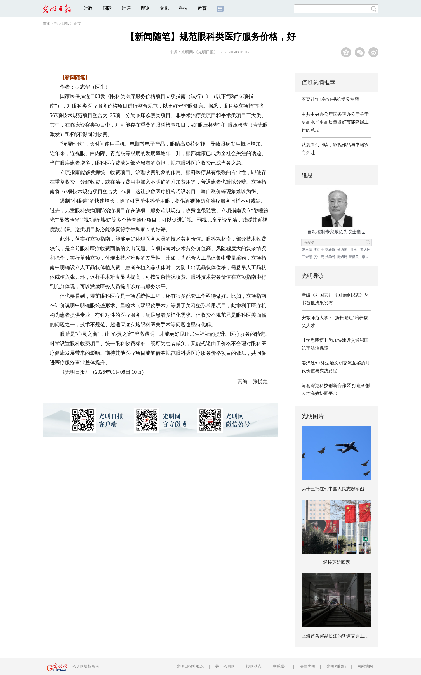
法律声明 (307, 666)
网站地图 (365, 666)
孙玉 (353, 250)
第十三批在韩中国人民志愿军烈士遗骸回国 (344, 488)
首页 (47, 24)
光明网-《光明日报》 (199, 52)
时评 (126, 8)
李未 (365, 257)
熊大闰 (365, 250)
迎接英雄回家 (336, 562)
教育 (202, 8)
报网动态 (254, 666)
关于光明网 (225, 666)
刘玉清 (307, 250)
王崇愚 (307, 257)
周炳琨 (342, 257)
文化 (164, 8)
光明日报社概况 (190, 666)
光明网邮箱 (336, 666)
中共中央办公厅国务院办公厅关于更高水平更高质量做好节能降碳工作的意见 (335, 122)
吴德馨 (342, 250)
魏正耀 (330, 250)
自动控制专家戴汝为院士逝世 (336, 231)
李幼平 (319, 250)
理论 (145, 8)
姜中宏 (319, 257)
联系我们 (280, 666)
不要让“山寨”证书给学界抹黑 (330, 99)
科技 (183, 8)
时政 (88, 8)
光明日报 (61, 24)
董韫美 (354, 257)
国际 (107, 8)
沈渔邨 (330, 257)
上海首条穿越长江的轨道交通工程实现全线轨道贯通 (353, 636)
